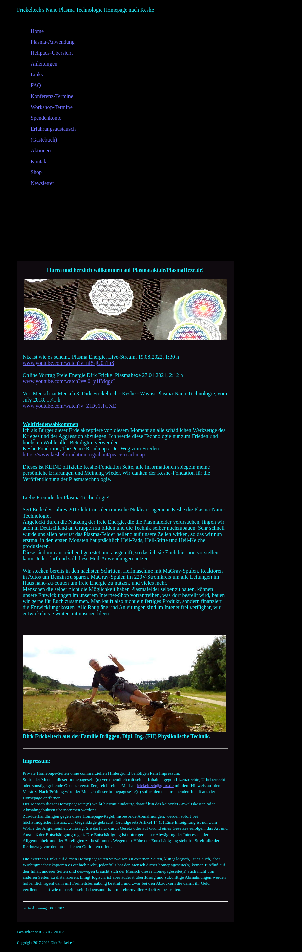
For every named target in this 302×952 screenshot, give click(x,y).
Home (37, 31)
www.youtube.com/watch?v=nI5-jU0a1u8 (68, 363)
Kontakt (39, 161)
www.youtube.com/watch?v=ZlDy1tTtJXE (69, 406)
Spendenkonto (46, 118)
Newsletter (42, 183)
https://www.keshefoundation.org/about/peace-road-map (84, 455)
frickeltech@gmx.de (155, 785)
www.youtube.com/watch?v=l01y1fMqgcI (69, 381)
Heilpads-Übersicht (52, 53)
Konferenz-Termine (52, 96)
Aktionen (41, 150)
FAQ (36, 85)
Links (37, 74)
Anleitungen (44, 64)
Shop (36, 172)
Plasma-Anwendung (53, 42)
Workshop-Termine (52, 107)
